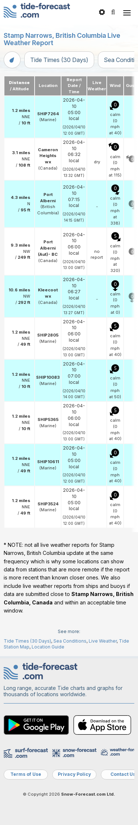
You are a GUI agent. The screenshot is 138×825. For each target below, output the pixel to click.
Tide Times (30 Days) (59, 59)
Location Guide (48, 647)
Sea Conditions (69, 641)
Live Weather (103, 641)
